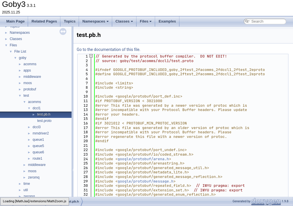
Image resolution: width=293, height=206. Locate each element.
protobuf (29, 89)
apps (27, 70)
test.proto (44, 121)
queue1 (38, 140)
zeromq (33, 177)
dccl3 (37, 127)
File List (20, 51)
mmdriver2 (41, 133)
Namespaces (95, 21)
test (26, 96)
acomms (29, 64)
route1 (37, 159)
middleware (32, 77)
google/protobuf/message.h (145, 181)
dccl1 (37, 108)
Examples (167, 21)
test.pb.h (43, 114)
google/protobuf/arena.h (143, 159)
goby (22, 58)
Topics (70, 21)
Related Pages (44, 21)
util (25, 190)
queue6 (38, 152)
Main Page (15, 21)
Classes (124, 21)
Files (146, 21)
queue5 (38, 146)
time (26, 184)
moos (27, 83)
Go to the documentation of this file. (108, 49)
